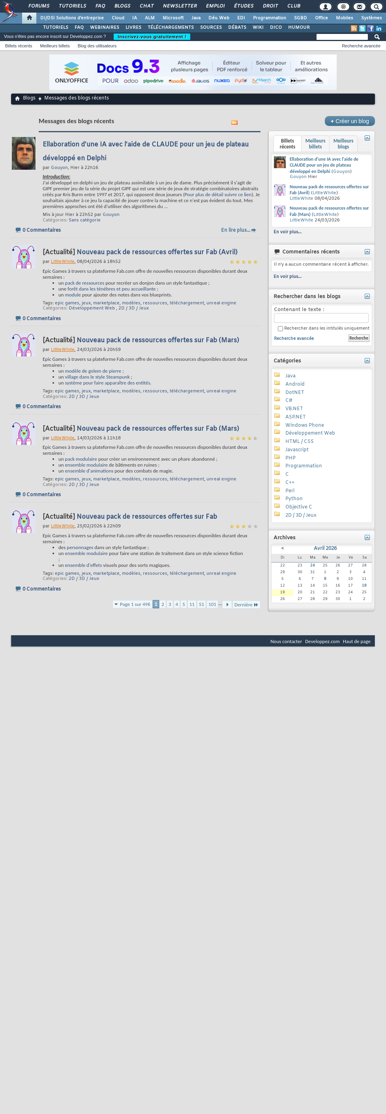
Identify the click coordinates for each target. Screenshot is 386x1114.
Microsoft (173, 18)
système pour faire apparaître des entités (107, 383)
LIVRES (133, 27)
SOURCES (211, 27)
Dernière (246, 605)
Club (293, 6)
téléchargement (187, 303)
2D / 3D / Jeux (133, 308)
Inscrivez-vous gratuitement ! (152, 36)
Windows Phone (304, 425)
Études (243, 6)
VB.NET (294, 409)
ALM (150, 18)
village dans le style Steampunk (97, 377)
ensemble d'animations (89, 471)
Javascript (297, 450)
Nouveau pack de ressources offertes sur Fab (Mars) (158, 340)
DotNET (294, 393)
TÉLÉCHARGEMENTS (171, 27)
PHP (290, 458)
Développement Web (92, 308)
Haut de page (357, 641)
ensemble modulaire (86, 465)
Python (294, 499)
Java (195, 18)
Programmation (269, 18)
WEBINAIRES (104, 27)
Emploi (215, 6)
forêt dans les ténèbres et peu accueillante (111, 289)
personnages (80, 547)
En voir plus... (288, 232)
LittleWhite (324, 193)
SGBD (300, 18)
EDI (241, 18)
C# (288, 401)
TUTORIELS (55, 27)
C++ (289, 483)
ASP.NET (295, 417)
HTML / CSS (299, 442)
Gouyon (111, 215)
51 (201, 604)
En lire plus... (235, 230)
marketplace (106, 303)
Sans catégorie (85, 220)
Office (321, 18)
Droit (270, 6)
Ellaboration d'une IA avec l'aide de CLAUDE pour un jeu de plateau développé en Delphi (324, 165)
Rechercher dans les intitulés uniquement (323, 328)
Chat (146, 6)
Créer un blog (350, 121)
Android (295, 384)
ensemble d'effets (83, 565)
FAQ (99, 6)
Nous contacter (286, 641)
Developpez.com (322, 641)
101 (212, 604)
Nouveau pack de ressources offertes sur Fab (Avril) (157, 252)
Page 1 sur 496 (135, 604)
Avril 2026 (325, 549)
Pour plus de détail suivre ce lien (218, 194)
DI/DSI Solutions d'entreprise (72, 18)
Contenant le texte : (321, 315)
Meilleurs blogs (344, 144)
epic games (67, 303)
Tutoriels (72, 6)
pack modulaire (81, 459)
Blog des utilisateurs (97, 45)
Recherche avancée (361, 45)
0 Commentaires (41, 230)
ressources (155, 303)
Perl (289, 491)
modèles (131, 303)
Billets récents (18, 45)
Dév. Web (218, 18)
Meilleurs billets (54, 45)
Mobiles (344, 18)
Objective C (298, 507)
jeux (86, 303)
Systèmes (371, 18)
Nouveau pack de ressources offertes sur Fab (147, 517)
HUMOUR (299, 27)
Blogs (122, 6)
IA (134, 18)
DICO (276, 27)
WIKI (258, 27)
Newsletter (179, 6)
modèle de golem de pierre (93, 371)
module (73, 295)
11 (192, 604)
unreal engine (221, 303)
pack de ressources (85, 283)
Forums (38, 6)
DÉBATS (237, 27)
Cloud (118, 18)
